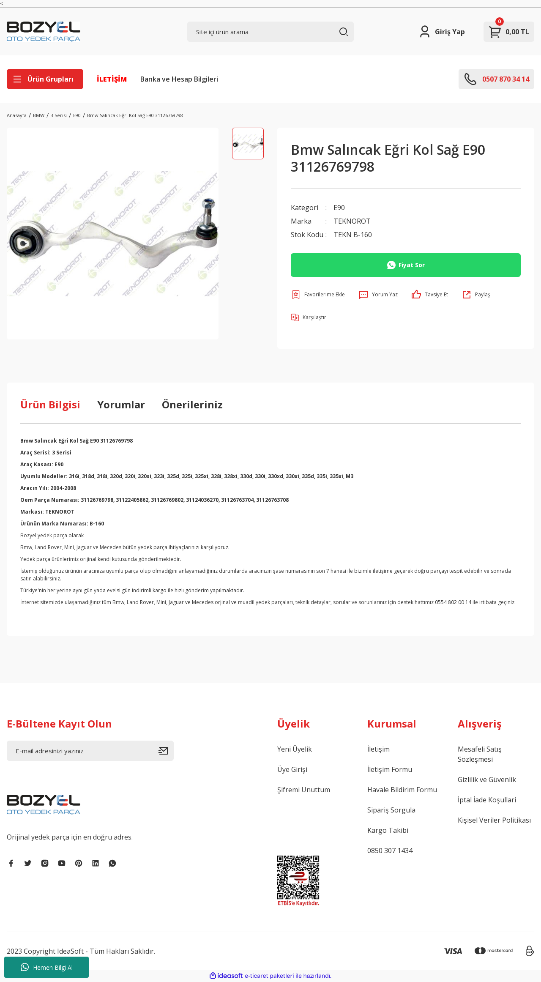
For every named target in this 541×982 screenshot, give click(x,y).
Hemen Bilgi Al (47, 967)
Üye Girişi (292, 769)
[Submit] (166, 751)
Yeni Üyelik (294, 749)
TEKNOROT (352, 221)
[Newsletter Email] (90, 751)
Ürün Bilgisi (50, 404)
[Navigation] (45, 79)
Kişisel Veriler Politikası (494, 820)
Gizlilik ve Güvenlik (487, 779)
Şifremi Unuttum (303, 789)
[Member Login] (441, 32)
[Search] (270, 32)
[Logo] (43, 32)
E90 (339, 207)
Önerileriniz (192, 404)
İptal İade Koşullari (487, 799)
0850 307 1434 (390, 850)
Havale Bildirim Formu (402, 789)
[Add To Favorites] (318, 295)
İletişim (378, 749)
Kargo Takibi (387, 830)
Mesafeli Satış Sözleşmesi (480, 754)
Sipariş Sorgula (391, 810)
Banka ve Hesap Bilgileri (179, 79)
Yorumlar (121, 404)
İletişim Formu (389, 769)
